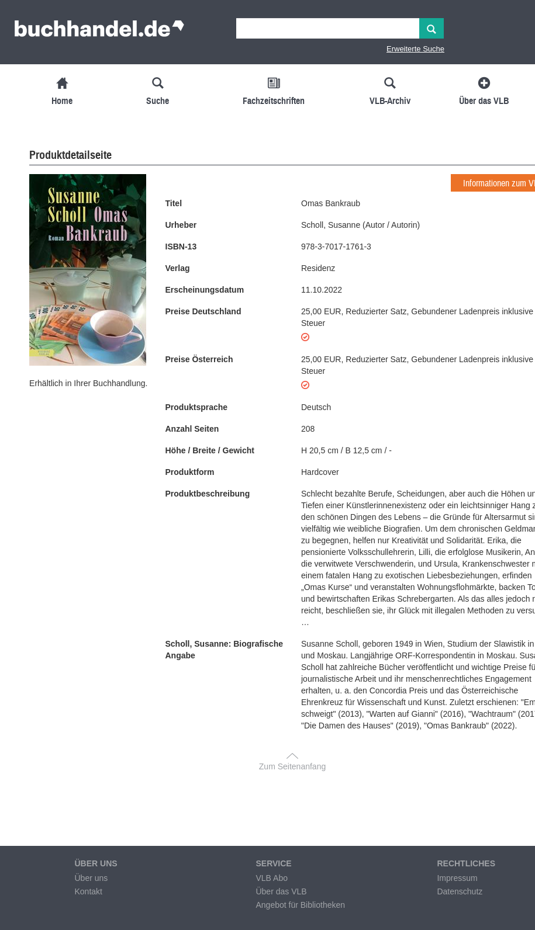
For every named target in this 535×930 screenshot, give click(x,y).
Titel (173, 203)
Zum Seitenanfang (292, 766)
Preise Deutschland (203, 311)
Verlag (177, 268)
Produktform (190, 472)
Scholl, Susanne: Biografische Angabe (224, 649)
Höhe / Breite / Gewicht (209, 450)
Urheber (181, 225)
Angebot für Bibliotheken (300, 905)
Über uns (91, 878)
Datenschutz (459, 891)
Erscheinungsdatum (204, 289)
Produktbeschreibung (207, 493)
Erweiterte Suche (415, 48)
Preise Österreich (199, 359)
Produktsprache (196, 407)
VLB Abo (272, 878)
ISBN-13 (181, 246)
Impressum (457, 878)
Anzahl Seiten (192, 428)
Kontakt (88, 891)
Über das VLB (281, 891)
